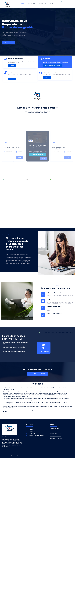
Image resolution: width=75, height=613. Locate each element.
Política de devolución (56, 438)
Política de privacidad (55, 436)
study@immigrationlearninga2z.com (52, 65)
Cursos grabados (41, 3)
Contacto (50, 3)
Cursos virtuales (30, 3)
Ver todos (12, 65)
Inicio (22, 3)
